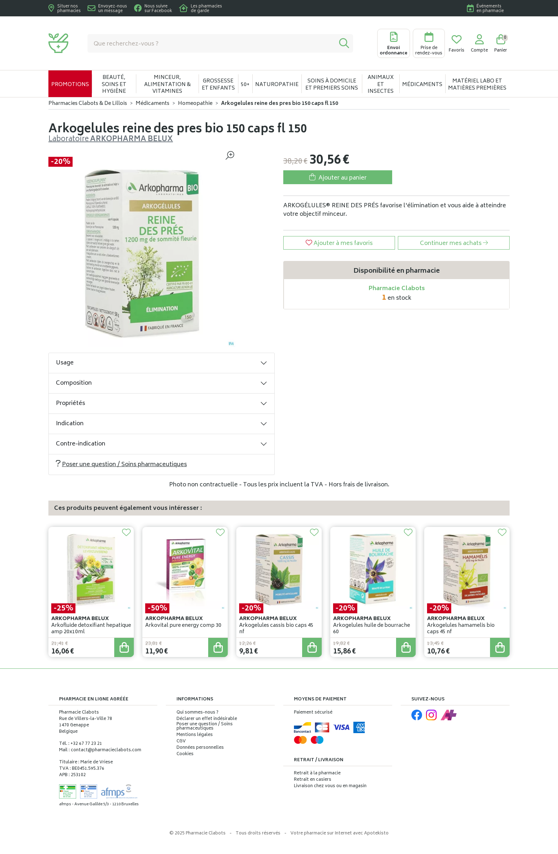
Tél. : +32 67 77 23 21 (80, 744)
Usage (65, 363)
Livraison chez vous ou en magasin (330, 786)
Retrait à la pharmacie (317, 773)
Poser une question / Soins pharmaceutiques (121, 465)
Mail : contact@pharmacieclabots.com (100, 750)
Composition (74, 383)
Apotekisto (339, 833)
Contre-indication (80, 444)
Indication (70, 424)
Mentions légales (195, 735)
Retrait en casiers (312, 780)
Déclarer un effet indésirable (207, 719)
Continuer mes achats (454, 244)
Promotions (70, 84)
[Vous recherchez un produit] (212, 43)
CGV (181, 742)
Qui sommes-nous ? (198, 713)
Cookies (185, 754)
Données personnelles (200, 748)
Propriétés (70, 404)
